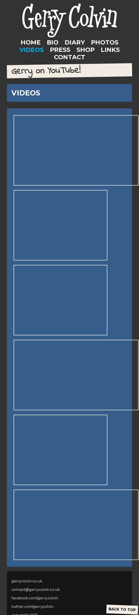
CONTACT (69, 57)
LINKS (110, 49)
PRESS (60, 49)
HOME (31, 42)
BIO (52, 42)
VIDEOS (31, 49)
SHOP (86, 49)
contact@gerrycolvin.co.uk (35, 590)
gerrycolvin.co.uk (26, 581)
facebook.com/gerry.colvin (34, 598)
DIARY (75, 42)
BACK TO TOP (122, 609)
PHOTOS (104, 42)
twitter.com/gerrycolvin (32, 606)
